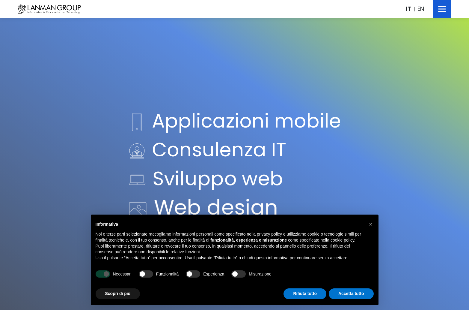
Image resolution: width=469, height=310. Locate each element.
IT (408, 9)
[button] (370, 224)
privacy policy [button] (269, 234)
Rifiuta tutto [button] (305, 293)
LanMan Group (49, 9)
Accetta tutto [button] (351, 293)
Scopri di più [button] (118, 293)
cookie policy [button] (342, 240)
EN (420, 9)
